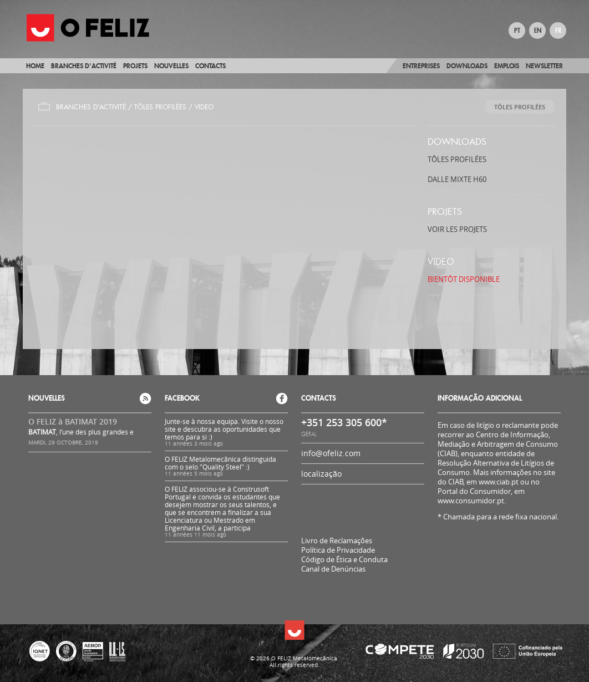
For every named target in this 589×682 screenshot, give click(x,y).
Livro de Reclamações (336, 540)
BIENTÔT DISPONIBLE (464, 279)
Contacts (210, 66)
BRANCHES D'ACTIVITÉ (83, 66)
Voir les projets (457, 229)
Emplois (506, 66)
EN (537, 30)
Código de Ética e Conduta (344, 559)
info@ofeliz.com (330, 453)
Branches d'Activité (91, 107)
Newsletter (544, 66)
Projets (135, 66)
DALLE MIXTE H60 (457, 179)
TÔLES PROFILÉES (160, 107)
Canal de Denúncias (333, 569)
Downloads (467, 66)
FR (558, 30)
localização (321, 473)
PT (517, 30)
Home (35, 66)
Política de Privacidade (338, 550)
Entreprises (421, 66)
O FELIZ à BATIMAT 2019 (72, 421)
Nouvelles (171, 66)
